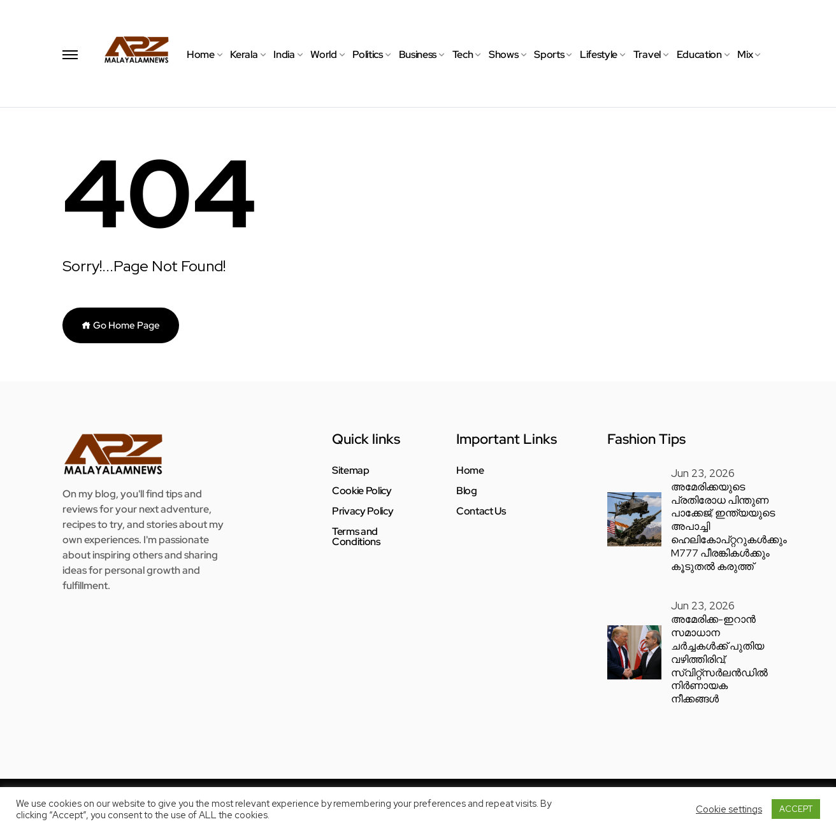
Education (699, 54)
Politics (367, 54)
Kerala (243, 54)
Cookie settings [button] (729, 809)
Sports (549, 54)
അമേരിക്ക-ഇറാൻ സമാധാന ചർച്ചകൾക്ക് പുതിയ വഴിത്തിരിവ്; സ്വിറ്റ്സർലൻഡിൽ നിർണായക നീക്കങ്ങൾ (719, 659)
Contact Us (481, 511)
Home (201, 54)
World (323, 54)
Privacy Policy (363, 511)
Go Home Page (121, 325)
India (283, 54)
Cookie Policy (362, 491)
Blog (466, 491)
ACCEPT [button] (795, 809)
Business (417, 54)
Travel (647, 54)
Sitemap (351, 470)
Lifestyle (598, 54)
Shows (503, 54)
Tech (462, 54)
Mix (745, 54)
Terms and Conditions (356, 537)
